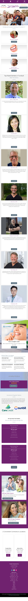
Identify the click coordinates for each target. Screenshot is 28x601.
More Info (14, 70)
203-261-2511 (3, 6)
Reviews (14, 586)
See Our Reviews (13, 385)
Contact (14, 587)
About (14, 584)
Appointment (14, 589)
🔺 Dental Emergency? (3, 7)
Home (14, 583)
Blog (14, 585)
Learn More (14, 22)
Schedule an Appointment (7, 498)
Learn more (14, 112)
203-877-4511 (19, 552)
